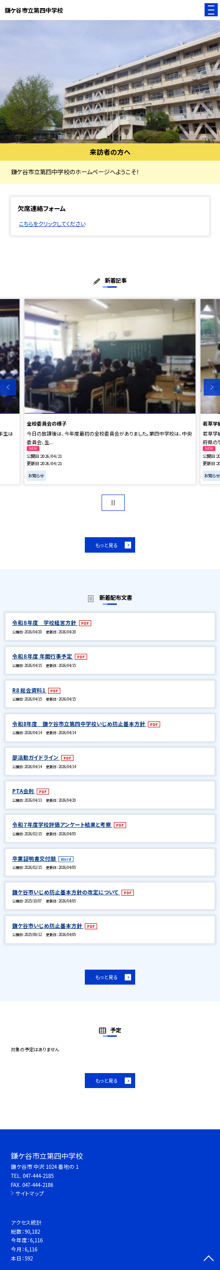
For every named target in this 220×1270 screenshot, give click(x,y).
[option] (110, 82)
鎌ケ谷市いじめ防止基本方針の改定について (66, 892)
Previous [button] (8, 387)
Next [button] (212, 387)
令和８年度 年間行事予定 (42, 656)
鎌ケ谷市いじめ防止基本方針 (47, 925)
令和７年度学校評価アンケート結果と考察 (62, 824)
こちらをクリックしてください (52, 224)
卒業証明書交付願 (34, 858)
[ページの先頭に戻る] (208, 1259)
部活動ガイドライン (36, 757)
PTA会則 (23, 790)
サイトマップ (29, 1193)
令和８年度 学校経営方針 (45, 622)
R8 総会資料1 (29, 690)
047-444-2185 (38, 1175)
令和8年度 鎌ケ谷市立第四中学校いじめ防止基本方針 (79, 723)
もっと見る (106, 545)
